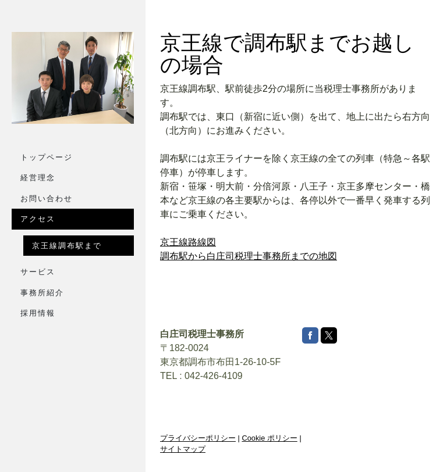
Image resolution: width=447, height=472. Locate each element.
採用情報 (37, 313)
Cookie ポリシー (269, 438)
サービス (37, 271)
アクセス (37, 218)
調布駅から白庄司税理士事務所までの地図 (248, 256)
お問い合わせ (46, 198)
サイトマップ (182, 449)
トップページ (46, 157)
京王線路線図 (188, 242)
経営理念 (37, 177)
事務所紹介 (42, 292)
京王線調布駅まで (67, 245)
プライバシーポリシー (198, 438)
